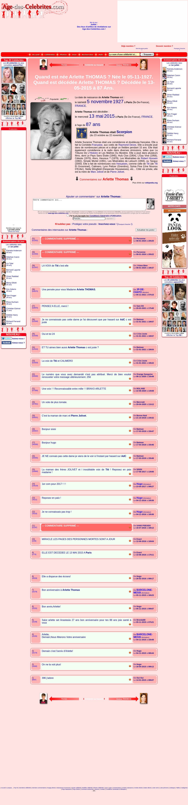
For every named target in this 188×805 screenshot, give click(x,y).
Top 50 (16, 801)
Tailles (178, 801)
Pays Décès (76, 802)
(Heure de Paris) (13, 231)
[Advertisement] (155, 21)
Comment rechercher (87, 802)
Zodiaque (172, 801)
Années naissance (127, 801)
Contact (102, 802)
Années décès (138, 801)
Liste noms (155, 801)
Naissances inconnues (63, 801)
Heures (97, 802)
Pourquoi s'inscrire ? (179, 49)
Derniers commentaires (39, 801)
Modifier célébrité (87, 801)
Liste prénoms (164, 801)
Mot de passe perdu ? (142, 49)
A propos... (9, 801)
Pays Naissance (67, 802)
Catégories (184, 801)
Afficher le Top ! (14, 118)
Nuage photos (51, 801)
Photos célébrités (98, 801)
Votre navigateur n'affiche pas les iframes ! (52, 178)
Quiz (106, 801)
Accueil (3, 801)
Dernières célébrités (25, 801)
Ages (110, 801)
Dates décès (147, 801)
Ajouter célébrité (76, 801)
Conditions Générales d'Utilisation (105, 229)
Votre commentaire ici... (94, 205)
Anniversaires (117, 801)
